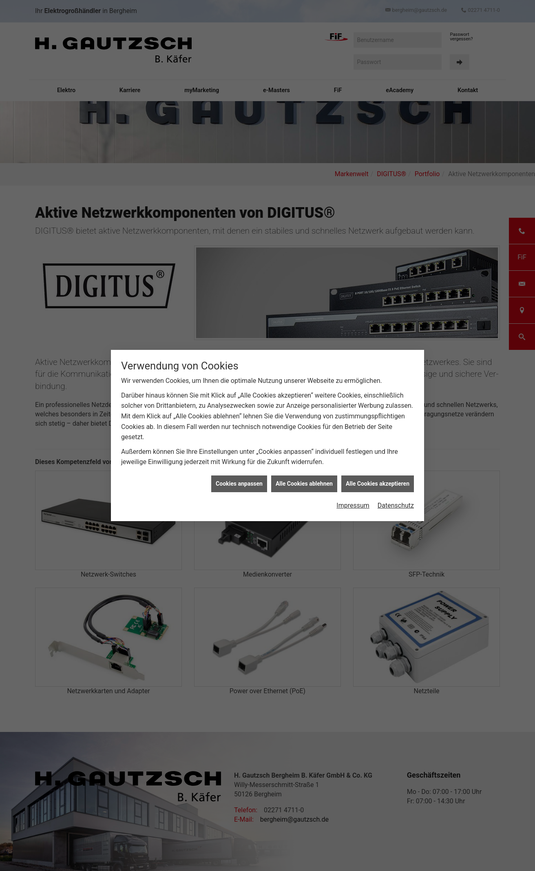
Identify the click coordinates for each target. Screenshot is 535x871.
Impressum (352, 505)
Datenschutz (396, 505)
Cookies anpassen (239, 483)
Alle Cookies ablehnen (304, 483)
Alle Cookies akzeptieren (377, 483)
